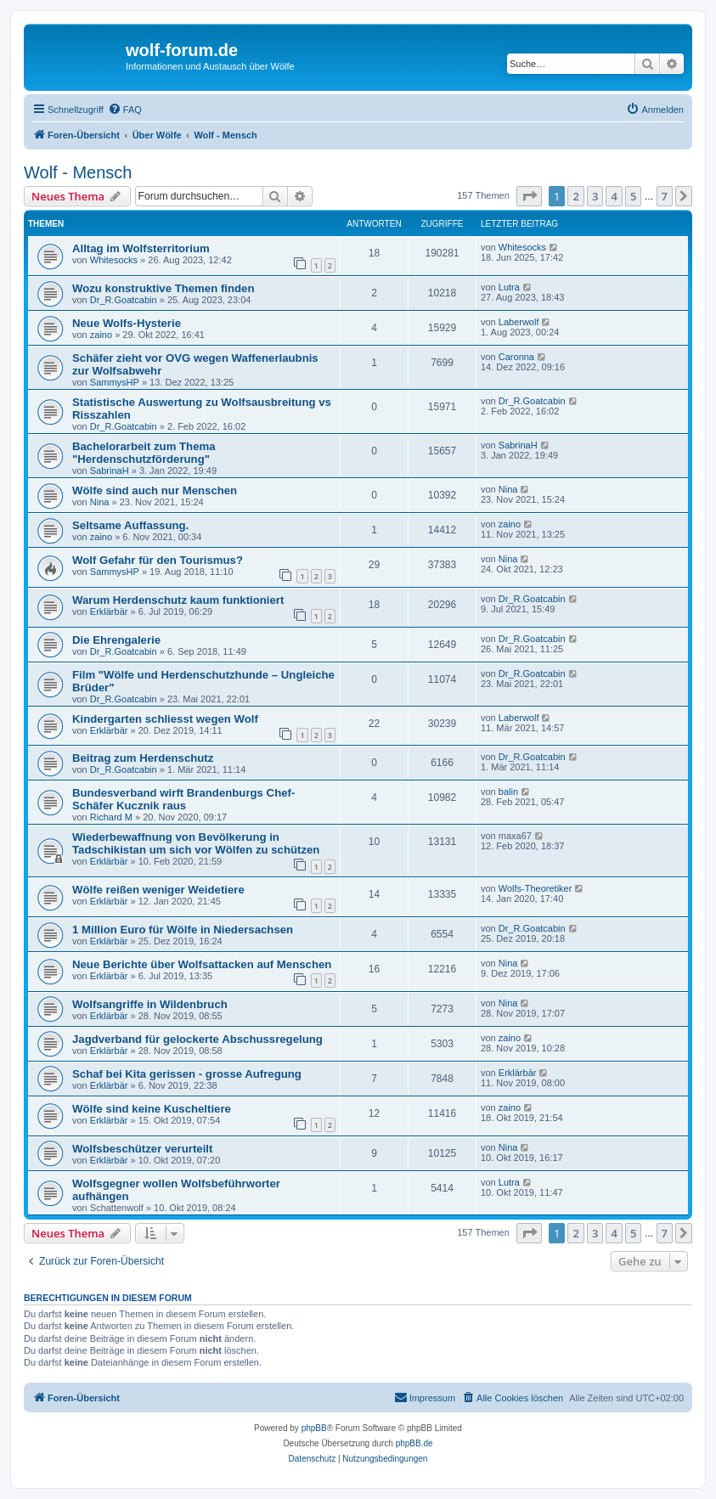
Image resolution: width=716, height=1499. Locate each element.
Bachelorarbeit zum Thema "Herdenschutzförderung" (144, 452)
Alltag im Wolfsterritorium (141, 248)
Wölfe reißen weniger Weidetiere (158, 889)
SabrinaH (109, 470)
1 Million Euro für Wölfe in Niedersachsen (182, 929)
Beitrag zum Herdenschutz (142, 758)
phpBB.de (414, 1443)
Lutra (509, 287)
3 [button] (595, 196)
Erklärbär (109, 611)
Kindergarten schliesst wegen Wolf (165, 719)
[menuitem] (125, 109)
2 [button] (575, 196)
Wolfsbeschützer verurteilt (142, 1148)
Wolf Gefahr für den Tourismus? (157, 560)
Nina (100, 502)
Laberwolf (519, 322)
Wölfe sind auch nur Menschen (154, 490)
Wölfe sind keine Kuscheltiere (151, 1108)
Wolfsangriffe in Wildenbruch (150, 1004)
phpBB (314, 1428)
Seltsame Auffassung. (130, 525)
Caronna (516, 357)
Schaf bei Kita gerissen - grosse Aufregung (187, 1074)
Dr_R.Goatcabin (123, 300)
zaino (101, 335)
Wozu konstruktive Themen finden (163, 288)
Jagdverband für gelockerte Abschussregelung (197, 1039)
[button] (529, 196)
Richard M (111, 817)
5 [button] (633, 196)
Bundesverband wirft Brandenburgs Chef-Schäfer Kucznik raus (183, 799)
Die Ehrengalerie (116, 640)
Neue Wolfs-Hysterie (126, 323)
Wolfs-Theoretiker (535, 888)
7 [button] (665, 196)
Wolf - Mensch (78, 172)
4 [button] (614, 196)
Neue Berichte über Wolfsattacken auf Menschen (201, 964)
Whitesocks (114, 260)
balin (508, 791)
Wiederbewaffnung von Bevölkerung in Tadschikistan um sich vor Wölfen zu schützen (195, 843)
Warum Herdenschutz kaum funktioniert (178, 600)
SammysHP (114, 382)
